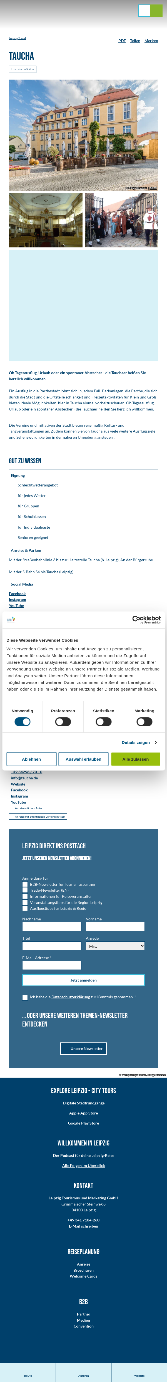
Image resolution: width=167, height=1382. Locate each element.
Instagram (17, 599)
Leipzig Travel (17, 38)
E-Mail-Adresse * (36, 958)
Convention (84, 1326)
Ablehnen (31, 759)
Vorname (94, 919)
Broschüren (83, 1270)
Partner (83, 1314)
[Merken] (151, 39)
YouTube (16, 605)
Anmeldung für (35, 879)
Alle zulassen (135, 759)
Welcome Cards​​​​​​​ (83, 1276)
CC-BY (153, 188)
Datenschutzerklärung (70, 997)
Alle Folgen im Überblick (83, 1166)
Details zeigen (136, 742)
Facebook (17, 593)
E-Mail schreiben (83, 1227)
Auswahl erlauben (83, 759)
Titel (26, 939)
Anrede (92, 939)
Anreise (83, 1264)
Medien (83, 1321)
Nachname (31, 919)
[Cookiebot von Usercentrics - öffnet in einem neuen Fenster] (136, 619)
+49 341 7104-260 (83, 1220)
